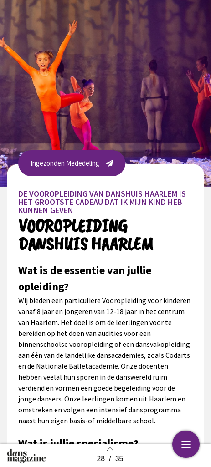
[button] (71, 163)
